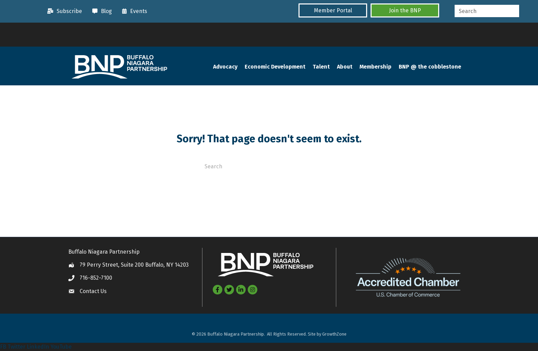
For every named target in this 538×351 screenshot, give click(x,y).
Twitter (16, 346)
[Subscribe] (63, 11)
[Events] (133, 11)
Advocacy (225, 66)
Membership (375, 66)
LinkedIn (38, 346)
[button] (333, 10)
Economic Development (275, 66)
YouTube (61, 346)
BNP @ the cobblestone (430, 66)
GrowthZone (334, 334)
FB (3, 346)
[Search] (269, 166)
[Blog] (100, 11)
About (344, 66)
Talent (321, 66)
